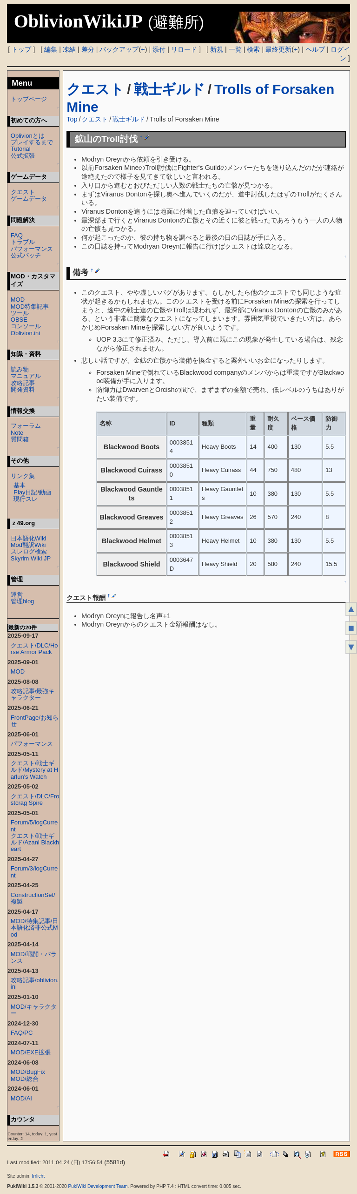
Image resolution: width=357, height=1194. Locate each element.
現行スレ (25, 498)
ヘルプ (315, 49)
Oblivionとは (28, 135)
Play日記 (25, 492)
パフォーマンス (32, 248)
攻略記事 (23, 382)
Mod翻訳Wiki (28, 544)
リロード (184, 49)
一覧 (235, 49)
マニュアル (26, 375)
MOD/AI (21, 1098)
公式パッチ (26, 255)
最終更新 (278, 49)
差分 (87, 49)
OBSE (19, 319)
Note (17, 432)
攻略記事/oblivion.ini (35, 983)
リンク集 (23, 475)
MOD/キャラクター (34, 1010)
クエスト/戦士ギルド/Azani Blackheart (35, 842)
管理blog (22, 601)
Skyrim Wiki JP (31, 558)
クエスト (95, 89)
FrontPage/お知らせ (35, 721)
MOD (18, 299)
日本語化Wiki (28, 538)
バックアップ (119, 49)
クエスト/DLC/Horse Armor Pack (34, 648)
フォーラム (26, 425)
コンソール (26, 326)
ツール (20, 313)
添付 (158, 49)
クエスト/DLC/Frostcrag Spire (35, 799)
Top (71, 119)
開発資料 (23, 389)
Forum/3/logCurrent (34, 871)
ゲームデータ (29, 198)
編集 (50, 49)
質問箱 (20, 439)
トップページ (29, 98)
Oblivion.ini (25, 333)
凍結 (69, 49)
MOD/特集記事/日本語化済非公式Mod (34, 927)
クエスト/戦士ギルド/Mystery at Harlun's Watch (34, 770)
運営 (17, 594)
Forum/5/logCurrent (34, 825)
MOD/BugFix (28, 1071)
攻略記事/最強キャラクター (33, 694)
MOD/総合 (25, 1078)
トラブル (23, 241)
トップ (21, 49)
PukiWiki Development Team (98, 1186)
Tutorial (21, 148)
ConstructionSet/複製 (33, 898)
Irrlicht (38, 1176)
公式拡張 (23, 155)
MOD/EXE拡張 (31, 1052)
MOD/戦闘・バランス (34, 957)
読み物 (20, 369)
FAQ (17, 235)
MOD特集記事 (30, 306)
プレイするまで (32, 142)
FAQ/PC (22, 1032)
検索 (253, 49)
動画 (45, 492)
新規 (216, 49)
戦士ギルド (169, 89)
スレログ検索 (29, 551)
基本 (19, 485)
